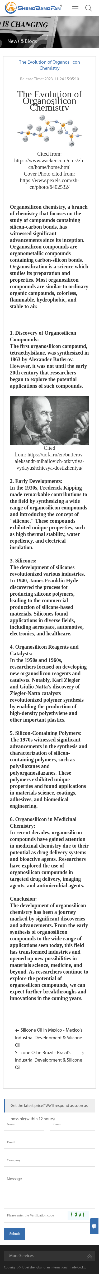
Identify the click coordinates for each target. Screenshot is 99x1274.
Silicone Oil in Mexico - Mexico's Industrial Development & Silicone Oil (48, 1037)
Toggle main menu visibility (75, 5)
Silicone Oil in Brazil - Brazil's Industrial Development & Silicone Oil (49, 1059)
